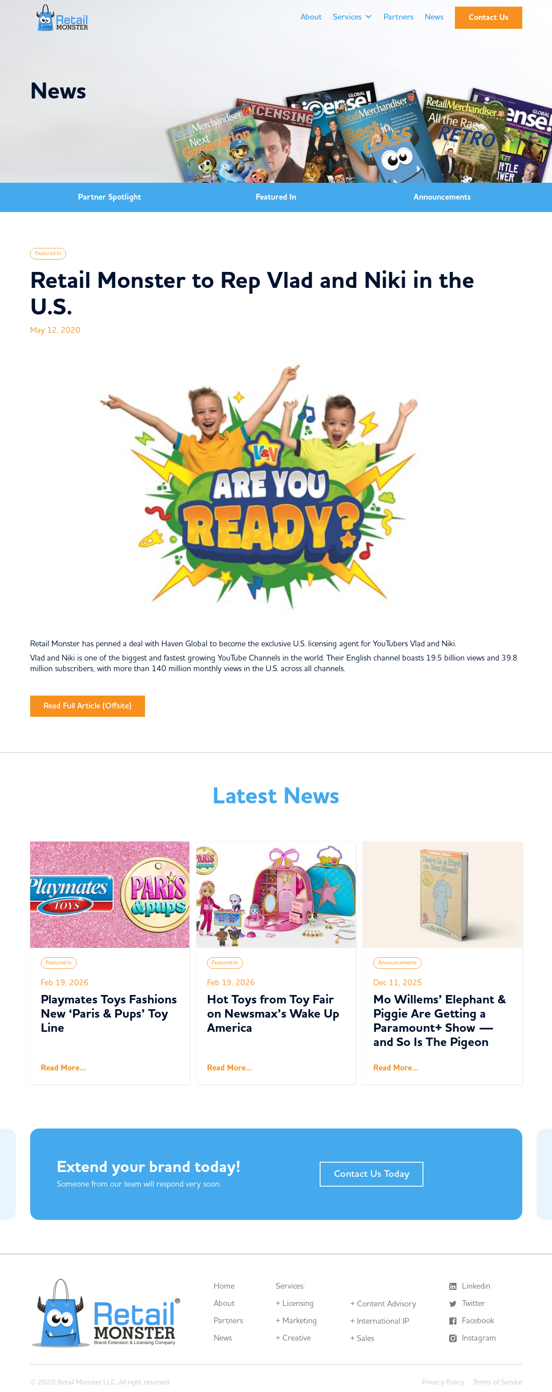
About (311, 17)
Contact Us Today (371, 1174)
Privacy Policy (443, 1382)
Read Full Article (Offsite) (87, 706)
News (434, 17)
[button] (352, 18)
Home (224, 1286)
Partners (399, 17)
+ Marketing (296, 1321)
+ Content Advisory (383, 1304)
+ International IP (379, 1321)
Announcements (442, 197)
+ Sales (362, 1338)
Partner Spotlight (109, 197)
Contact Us (489, 17)
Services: (290, 1286)
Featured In (276, 197)
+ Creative (293, 1338)
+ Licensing (295, 1303)
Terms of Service (497, 1382)
